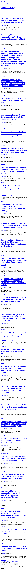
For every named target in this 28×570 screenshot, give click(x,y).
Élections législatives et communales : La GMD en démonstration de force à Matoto (13, 37)
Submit (16, 564)
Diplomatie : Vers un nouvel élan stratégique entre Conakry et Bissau (13, 351)
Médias (2, 255)
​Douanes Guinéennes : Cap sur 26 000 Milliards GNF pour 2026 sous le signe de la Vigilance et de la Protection (14, 151)
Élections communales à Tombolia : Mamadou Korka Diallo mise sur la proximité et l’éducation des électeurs (14, 170)
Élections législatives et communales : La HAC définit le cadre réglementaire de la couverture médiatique (13, 494)
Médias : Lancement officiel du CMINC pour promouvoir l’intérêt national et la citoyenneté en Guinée (14, 262)
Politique (3, 15)
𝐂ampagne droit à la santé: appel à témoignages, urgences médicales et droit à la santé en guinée (14, 424)
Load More (3, 560)
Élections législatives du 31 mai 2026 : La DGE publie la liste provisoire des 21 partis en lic (12, 476)
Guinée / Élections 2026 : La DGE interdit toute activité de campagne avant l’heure (14, 532)
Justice (2, 182)
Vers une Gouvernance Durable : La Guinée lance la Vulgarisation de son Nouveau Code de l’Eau (13, 458)
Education (3, 383)
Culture (2, 201)
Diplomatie (3, 346)
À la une (3, 220)
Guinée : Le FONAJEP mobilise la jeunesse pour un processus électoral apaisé (14, 440)
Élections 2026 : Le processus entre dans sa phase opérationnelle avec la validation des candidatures (14, 335)
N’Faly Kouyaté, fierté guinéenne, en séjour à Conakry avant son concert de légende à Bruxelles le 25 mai (13, 369)
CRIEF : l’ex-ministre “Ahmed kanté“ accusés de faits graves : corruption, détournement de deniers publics (12, 189)
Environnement (4, 453)
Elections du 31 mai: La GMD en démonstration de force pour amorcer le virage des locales (13, 134)
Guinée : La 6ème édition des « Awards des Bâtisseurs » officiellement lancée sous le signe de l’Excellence (13, 243)
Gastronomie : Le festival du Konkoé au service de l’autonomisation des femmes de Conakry (13, 208)
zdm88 (4, 25)
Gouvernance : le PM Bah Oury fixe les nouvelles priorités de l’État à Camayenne (13, 117)
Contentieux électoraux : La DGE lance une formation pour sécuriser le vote (14, 548)
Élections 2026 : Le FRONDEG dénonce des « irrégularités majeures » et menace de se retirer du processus (14, 317)
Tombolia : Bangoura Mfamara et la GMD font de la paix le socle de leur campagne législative (13, 299)
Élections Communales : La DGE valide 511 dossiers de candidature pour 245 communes (14, 407)
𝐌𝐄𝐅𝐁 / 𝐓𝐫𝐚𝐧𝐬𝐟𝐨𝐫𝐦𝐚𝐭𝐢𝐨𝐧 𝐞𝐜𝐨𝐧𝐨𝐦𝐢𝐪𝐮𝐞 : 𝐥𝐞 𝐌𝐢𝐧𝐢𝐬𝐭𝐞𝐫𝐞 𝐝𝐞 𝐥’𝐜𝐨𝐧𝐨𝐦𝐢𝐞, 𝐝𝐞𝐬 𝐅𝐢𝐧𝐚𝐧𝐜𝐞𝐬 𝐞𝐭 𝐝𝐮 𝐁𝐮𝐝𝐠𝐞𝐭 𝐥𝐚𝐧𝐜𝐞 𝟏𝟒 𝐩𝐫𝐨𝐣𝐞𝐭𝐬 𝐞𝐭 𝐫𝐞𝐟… (13, 59)
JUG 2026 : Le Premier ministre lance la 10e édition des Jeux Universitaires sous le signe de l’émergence (13, 389)
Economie (3, 76)
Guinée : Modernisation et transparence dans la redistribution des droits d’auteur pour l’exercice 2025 (13, 514)
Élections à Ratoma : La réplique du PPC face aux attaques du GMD (13, 100)
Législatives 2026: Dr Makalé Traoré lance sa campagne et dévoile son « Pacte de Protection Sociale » (13, 282)
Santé (2, 418)
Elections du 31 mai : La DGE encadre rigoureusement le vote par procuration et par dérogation (13, 20)
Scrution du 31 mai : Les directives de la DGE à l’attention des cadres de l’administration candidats (14, 225)
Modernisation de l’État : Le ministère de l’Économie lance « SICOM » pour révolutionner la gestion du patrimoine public (13, 83)
